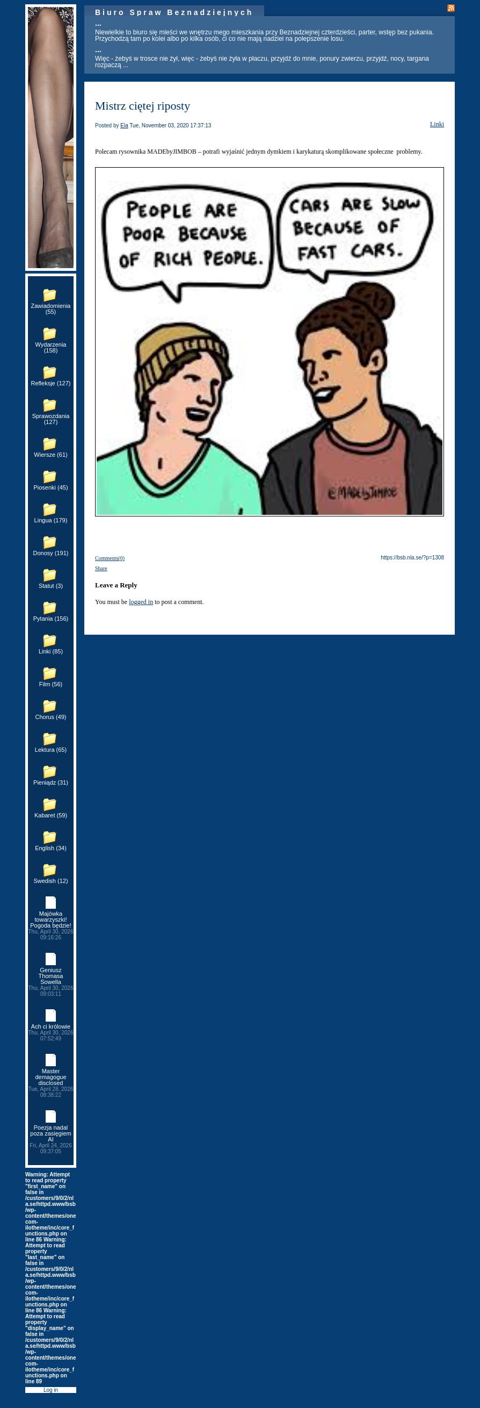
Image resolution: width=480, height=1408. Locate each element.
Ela (124, 125)
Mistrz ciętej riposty (142, 105)
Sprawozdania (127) (51, 419)
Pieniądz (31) (50, 782)
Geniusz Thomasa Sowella (51, 982)
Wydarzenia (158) (51, 347)
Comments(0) (110, 558)
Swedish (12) (50, 881)
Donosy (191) (50, 553)
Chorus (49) (50, 717)
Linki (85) (51, 651)
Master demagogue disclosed (51, 1083)
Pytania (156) (50, 618)
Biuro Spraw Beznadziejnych (174, 12)
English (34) (51, 848)
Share (101, 568)
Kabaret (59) (50, 815)
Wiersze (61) (50, 454)
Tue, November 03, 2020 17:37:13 (170, 125)
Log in (50, 1390)
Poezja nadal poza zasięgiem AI (51, 1139)
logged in (141, 602)
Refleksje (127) (51, 383)
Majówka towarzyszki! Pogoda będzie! (51, 925)
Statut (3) (51, 586)
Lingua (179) (51, 520)
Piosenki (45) (50, 487)
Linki (437, 124)
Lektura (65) (51, 749)
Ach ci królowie (51, 1032)
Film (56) (50, 684)
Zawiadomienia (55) (51, 309)
